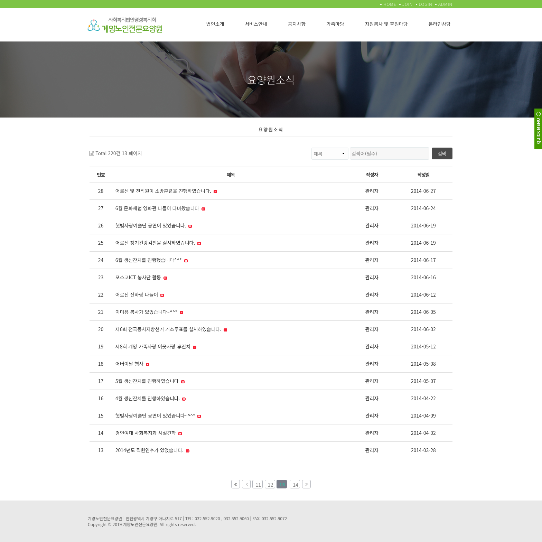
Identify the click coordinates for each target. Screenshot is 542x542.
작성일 (423, 174)
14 (294, 484)
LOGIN (425, 4)
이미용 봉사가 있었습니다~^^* (149, 311)
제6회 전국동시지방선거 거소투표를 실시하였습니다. (171, 329)
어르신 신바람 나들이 (139, 294)
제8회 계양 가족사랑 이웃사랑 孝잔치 (156, 346)
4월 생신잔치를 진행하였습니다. (150, 398)
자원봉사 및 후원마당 (386, 23)
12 (269, 484)
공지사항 (297, 23)
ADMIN (445, 4)
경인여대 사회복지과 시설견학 (148, 432)
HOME (389, 4)
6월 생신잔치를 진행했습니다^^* (151, 259)
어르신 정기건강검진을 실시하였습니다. (158, 242)
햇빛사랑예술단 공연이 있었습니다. (153, 225)
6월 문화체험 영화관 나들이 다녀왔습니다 (160, 208)
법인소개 (215, 23)
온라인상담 (440, 23)
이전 (246, 484)
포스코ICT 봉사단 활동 (141, 277)
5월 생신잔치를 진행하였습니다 (150, 380)
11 (256, 484)
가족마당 (335, 23)
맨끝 (306, 484)
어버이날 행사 (132, 363)
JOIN (407, 4)
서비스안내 (256, 23)
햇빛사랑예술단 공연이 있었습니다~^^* (158, 415)
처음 (235, 484)
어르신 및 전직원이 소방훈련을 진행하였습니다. (166, 190)
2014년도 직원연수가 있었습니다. (152, 450)
